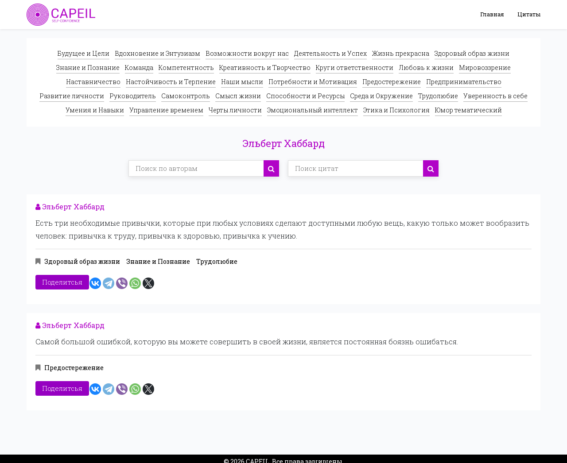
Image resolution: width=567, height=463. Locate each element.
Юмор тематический (468, 110)
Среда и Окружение (381, 96)
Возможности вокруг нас (247, 53)
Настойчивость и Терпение (171, 81)
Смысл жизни (238, 96)
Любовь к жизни (426, 67)
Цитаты (528, 14)
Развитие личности (71, 96)
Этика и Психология (396, 110)
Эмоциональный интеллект (312, 110)
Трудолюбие (438, 96)
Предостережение (391, 81)
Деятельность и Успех (330, 53)
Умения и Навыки (95, 110)
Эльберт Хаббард (70, 206)
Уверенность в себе (495, 96)
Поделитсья (62, 280)
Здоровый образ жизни (472, 53)
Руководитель (132, 96)
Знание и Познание (88, 67)
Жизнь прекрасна (400, 53)
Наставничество (93, 81)
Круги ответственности (354, 67)
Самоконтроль (185, 96)
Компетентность (186, 67)
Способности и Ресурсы (305, 96)
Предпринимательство (463, 81)
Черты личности (235, 110)
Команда (139, 67)
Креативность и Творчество (265, 67)
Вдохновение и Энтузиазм (157, 53)
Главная (492, 14)
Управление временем (166, 110)
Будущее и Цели (83, 53)
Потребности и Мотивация (312, 81)
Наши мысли (242, 81)
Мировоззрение (485, 67)
